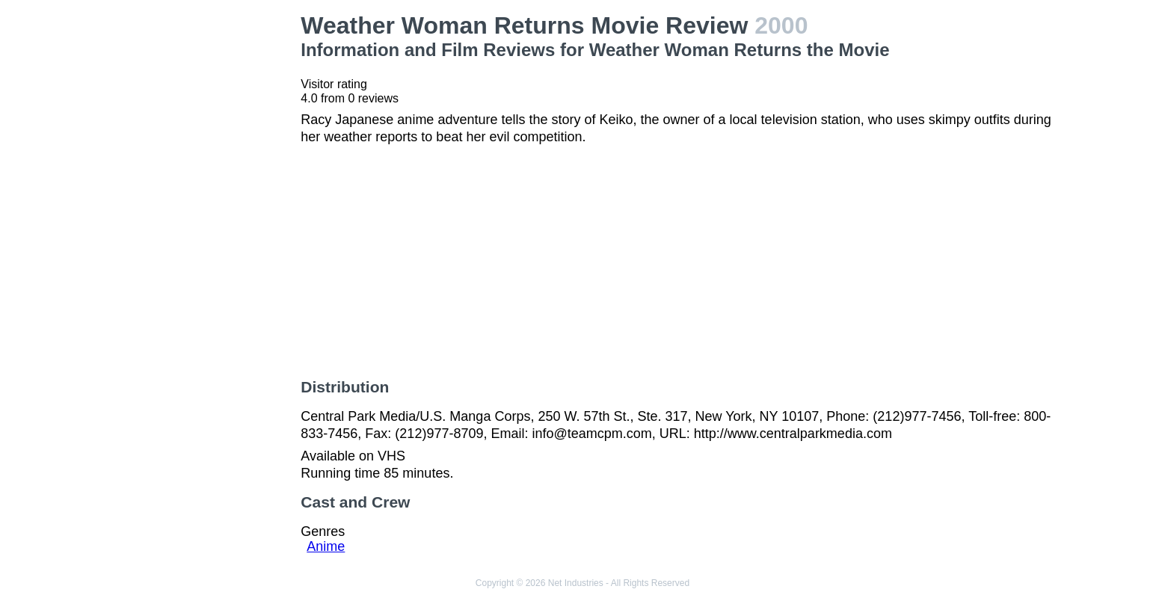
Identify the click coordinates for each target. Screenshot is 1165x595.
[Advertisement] (202, 236)
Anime (326, 546)
